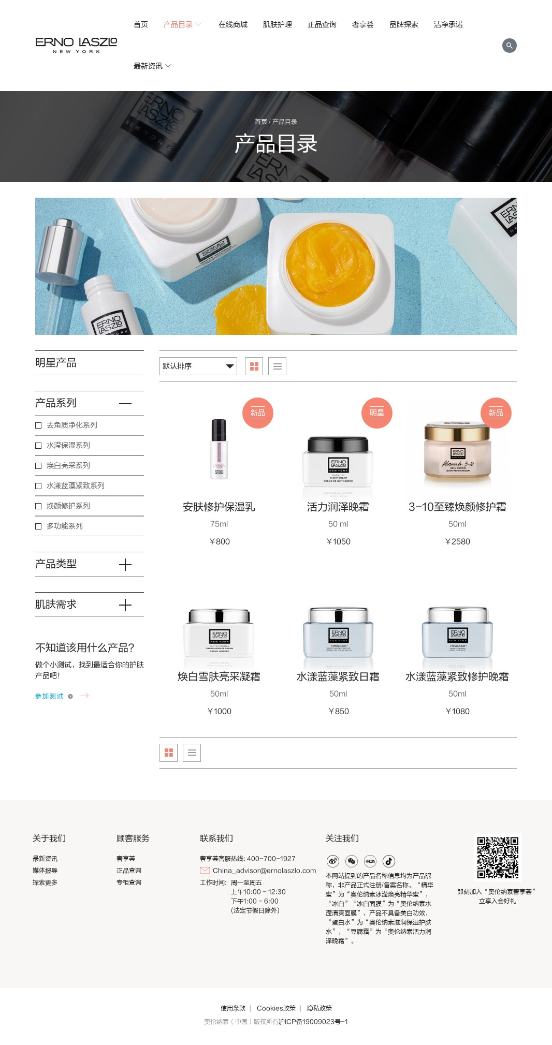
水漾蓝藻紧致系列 (76, 485)
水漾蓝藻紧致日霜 (338, 677)
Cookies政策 (276, 1008)
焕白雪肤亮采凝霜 (219, 677)
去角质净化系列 (72, 425)
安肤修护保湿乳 (219, 507)
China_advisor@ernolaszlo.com (264, 870)
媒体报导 (45, 870)
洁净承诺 (448, 24)
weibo (333, 861)
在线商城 (233, 24)
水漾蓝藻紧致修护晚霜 (457, 677)
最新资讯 (153, 66)
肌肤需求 (89, 605)
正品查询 (322, 24)
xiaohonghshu (370, 861)
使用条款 (233, 1008)
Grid (254, 366)
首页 (141, 24)
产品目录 (183, 24)
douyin (389, 861)
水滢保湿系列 (68, 445)
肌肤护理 (277, 24)
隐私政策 (319, 1008)
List (277, 366)
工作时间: (213, 882)
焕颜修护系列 (68, 506)
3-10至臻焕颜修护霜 (457, 507)
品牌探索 (403, 24)
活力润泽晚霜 (338, 507)
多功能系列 (65, 526)
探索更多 (45, 882)
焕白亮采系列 (68, 465)
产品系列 (89, 403)
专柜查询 (129, 882)
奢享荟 (363, 24)
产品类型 (89, 564)
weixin (351, 861)
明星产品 (56, 363)
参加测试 (49, 696)
